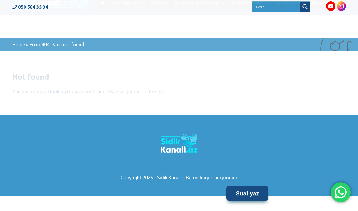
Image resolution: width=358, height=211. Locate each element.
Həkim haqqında (128, 26)
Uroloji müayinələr (249, 26)
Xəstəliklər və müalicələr (199, 26)
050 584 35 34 (30, 7)
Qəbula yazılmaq (290, 26)
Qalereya (159, 26)
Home (18, 44)
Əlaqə (316, 26)
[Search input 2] (276, 6)
